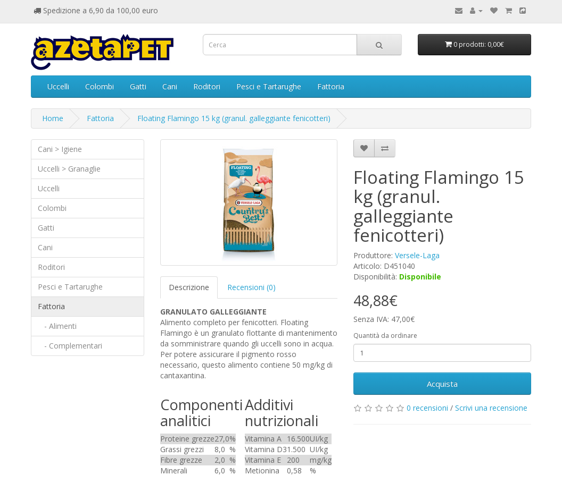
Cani (169, 86)
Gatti (138, 86)
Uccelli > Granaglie (69, 169)
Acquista (442, 383)
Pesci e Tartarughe (268, 86)
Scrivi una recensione (491, 408)
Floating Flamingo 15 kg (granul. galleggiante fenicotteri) (233, 118)
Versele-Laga (417, 255)
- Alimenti (57, 326)
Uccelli (58, 86)
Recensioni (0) (251, 287)
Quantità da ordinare (385, 335)
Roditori (206, 86)
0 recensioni (427, 408)
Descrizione (189, 287)
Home (52, 118)
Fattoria (330, 86)
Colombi (99, 86)
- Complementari (70, 346)
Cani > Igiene (60, 149)
